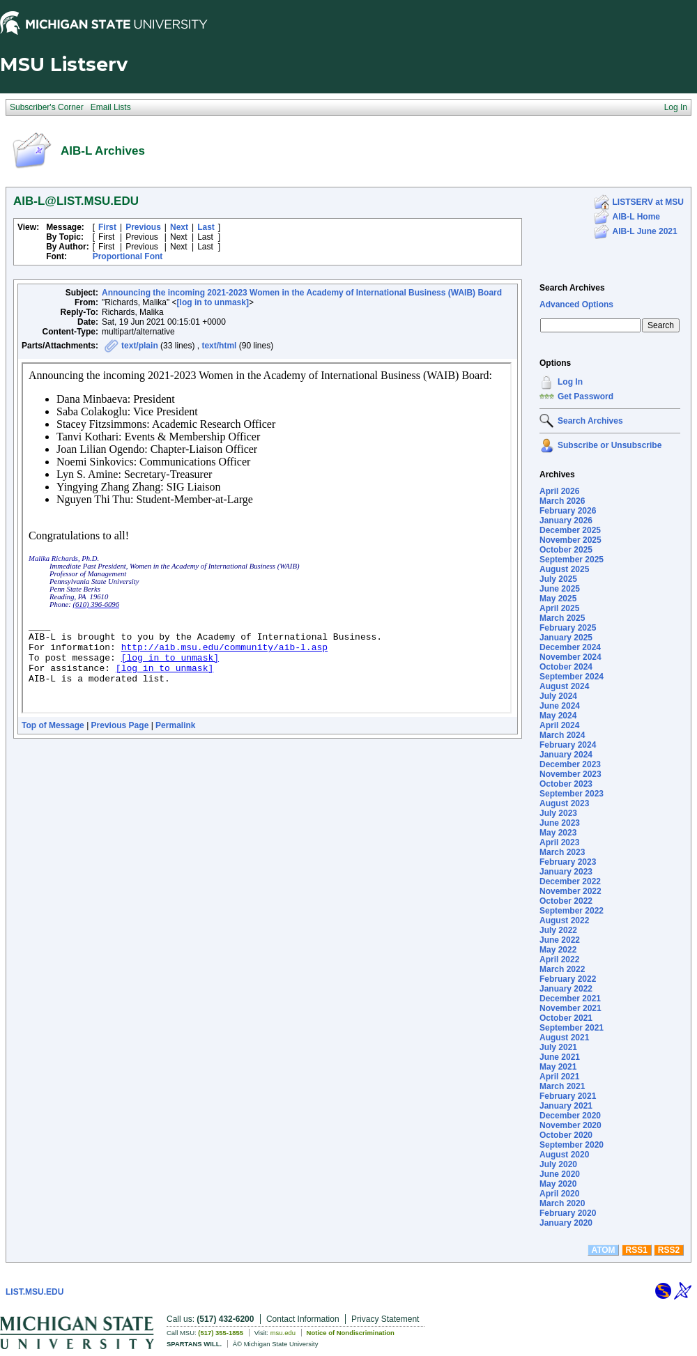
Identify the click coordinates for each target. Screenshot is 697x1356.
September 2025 (571, 559)
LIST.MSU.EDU (34, 1292)
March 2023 (562, 852)
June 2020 (559, 1174)
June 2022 (559, 940)
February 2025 (567, 628)
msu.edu (283, 1332)
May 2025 (557, 598)
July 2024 (558, 696)
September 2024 (571, 676)
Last (206, 227)
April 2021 (559, 1076)
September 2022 (571, 911)
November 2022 (570, 891)
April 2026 (559, 491)
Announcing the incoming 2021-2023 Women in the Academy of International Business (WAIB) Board (302, 293)
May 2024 (557, 716)
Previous (143, 227)
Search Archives (572, 288)
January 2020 (565, 1223)
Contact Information (302, 1319)
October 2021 (565, 1018)
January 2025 (565, 637)
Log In (570, 382)
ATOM (603, 1250)
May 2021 (557, 1067)
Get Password (585, 396)
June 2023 (559, 823)
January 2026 (565, 520)
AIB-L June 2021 (645, 231)
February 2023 (567, 862)
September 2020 (571, 1145)
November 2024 (570, 657)
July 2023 (558, 813)
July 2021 (558, 1047)
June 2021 (559, 1057)
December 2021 (570, 998)
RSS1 (637, 1250)
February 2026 (567, 511)
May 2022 (557, 950)
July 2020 (558, 1164)
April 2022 (559, 959)
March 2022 (562, 969)
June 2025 (559, 589)
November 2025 (570, 540)
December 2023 (570, 764)
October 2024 (565, 667)
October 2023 (565, 784)
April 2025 (559, 608)
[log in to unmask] (213, 302)
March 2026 (562, 501)
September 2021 (571, 1028)
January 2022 (565, 989)
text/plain (139, 345)
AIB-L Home (636, 217)
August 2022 (564, 920)
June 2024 (559, 706)
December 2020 (570, 1115)
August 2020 (564, 1154)
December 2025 (570, 530)
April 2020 (559, 1194)
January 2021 (565, 1106)
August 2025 (564, 569)
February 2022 (567, 979)
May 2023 (557, 833)
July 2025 (558, 579)
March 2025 (562, 618)
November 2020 (570, 1125)
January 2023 (565, 872)
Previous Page (120, 725)
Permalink (175, 725)
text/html (218, 345)
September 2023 (571, 794)
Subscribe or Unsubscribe (609, 445)
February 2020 (567, 1213)
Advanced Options (576, 304)
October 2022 (565, 901)
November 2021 (570, 1008)
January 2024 (565, 755)
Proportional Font (128, 256)
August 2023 (564, 803)
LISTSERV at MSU (648, 202)
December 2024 (570, 647)
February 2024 (567, 745)
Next (179, 227)
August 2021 (564, 1037)
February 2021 (567, 1096)
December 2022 (570, 881)
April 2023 (559, 842)
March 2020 (562, 1203)
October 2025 (565, 550)
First (107, 227)
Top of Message (53, 725)
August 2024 (564, 686)
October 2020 (565, 1135)
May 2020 (557, 1184)
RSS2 (669, 1250)
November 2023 (570, 774)
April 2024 (559, 725)
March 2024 (562, 735)
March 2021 (562, 1086)
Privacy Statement (385, 1319)
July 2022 (558, 930)
